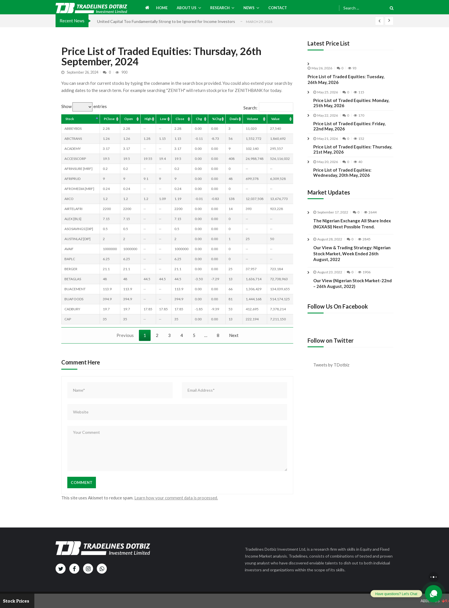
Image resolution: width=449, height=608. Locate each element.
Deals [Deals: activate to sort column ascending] (234, 119)
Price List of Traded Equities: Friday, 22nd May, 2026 (349, 126)
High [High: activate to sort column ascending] (148, 119)
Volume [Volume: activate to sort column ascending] (252, 119)
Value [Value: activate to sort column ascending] (275, 119)
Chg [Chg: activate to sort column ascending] (199, 119)
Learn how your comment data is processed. (175, 497)
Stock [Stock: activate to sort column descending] (70, 119)
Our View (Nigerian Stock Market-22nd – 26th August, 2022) (352, 296)
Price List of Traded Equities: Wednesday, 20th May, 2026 (342, 172)
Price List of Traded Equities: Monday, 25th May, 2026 (351, 103)
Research (220, 7)
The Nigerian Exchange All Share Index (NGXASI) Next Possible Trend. (352, 223)
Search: (268, 107)
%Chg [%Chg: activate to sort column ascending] (216, 119)
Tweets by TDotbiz (332, 363)
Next (234, 335)
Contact (277, 7)
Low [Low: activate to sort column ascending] (163, 119)
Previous (125, 335)
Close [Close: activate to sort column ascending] (180, 119)
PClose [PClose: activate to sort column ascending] (109, 119)
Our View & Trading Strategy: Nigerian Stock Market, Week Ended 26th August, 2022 (352, 267)
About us (186, 7)
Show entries (84, 106)
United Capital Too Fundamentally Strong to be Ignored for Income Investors (166, 21)
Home (162, 7)
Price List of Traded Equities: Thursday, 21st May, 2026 (352, 149)
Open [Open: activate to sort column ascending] (128, 119)
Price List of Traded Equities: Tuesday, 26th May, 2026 (346, 79)
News (249, 7)
